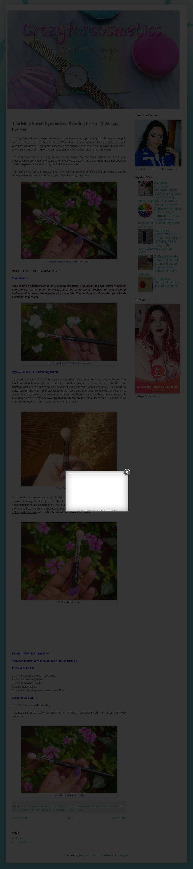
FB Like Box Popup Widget (107, 510)
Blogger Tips (91, 510)
